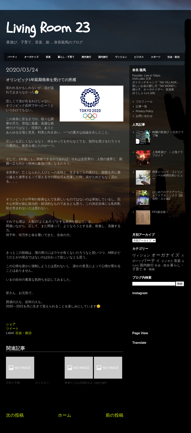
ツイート (12, 328)
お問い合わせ (144, 116)
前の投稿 (114, 415)
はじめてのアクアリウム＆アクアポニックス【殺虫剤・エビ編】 (167, 195)
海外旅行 (86, 57)
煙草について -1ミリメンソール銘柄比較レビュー (167, 175)
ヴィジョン (121, 57)
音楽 (48, 57)
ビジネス (139, 57)
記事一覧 (141, 106)
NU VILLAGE (168, 82)
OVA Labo (138, 78)
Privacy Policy (144, 111)
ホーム (64, 415)
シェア (11, 324)
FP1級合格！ (160, 212)
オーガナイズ (31, 57)
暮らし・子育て (66, 57)
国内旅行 (103, 57)
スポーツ (155, 57)
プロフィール (144, 101)
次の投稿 (15, 415)
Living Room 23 (48, 28)
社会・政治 (173, 57)
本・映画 (149, 269)
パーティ (12, 57)
